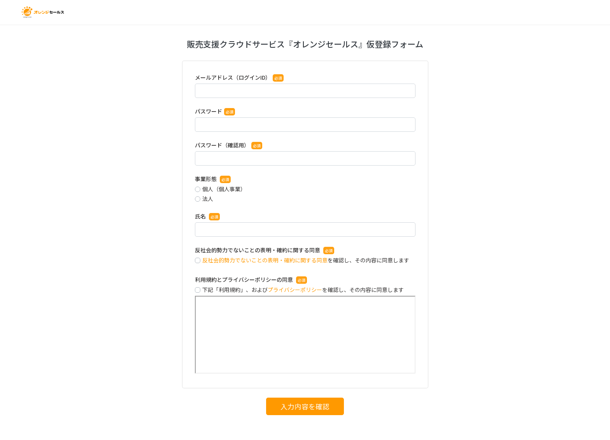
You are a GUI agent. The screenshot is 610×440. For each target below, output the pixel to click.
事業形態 (206, 179)
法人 (207, 199)
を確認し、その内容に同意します (305, 260)
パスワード (208, 111)
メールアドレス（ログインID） (233, 77)
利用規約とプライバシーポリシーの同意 (244, 279)
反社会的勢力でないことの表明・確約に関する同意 (258, 250)
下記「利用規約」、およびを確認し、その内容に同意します (303, 289)
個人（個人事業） (224, 189)
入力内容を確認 (305, 406)
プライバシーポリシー (295, 289)
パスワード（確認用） (222, 145)
